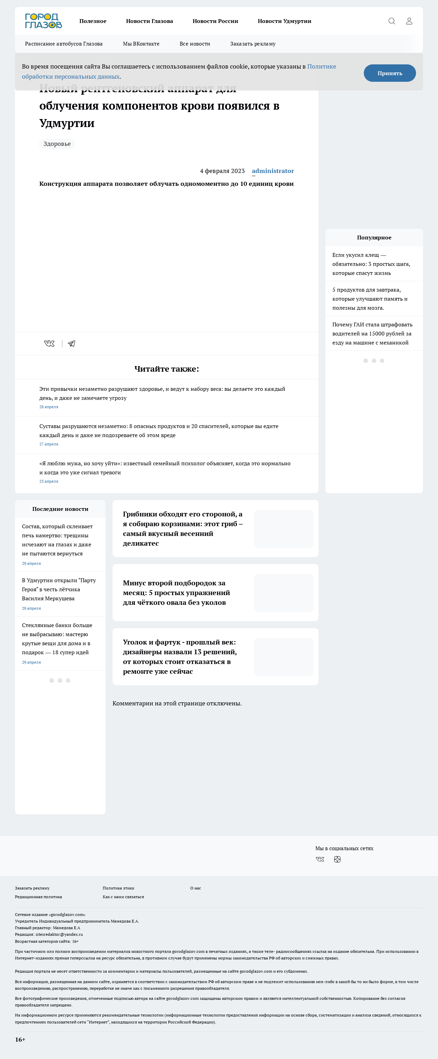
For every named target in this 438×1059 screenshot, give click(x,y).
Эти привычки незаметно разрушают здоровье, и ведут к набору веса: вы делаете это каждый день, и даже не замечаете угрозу (166, 398)
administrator (273, 171)
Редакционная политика (38, 896)
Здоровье (57, 144)
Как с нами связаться (123, 896)
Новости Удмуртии (285, 20)
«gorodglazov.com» (67, 914)
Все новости (195, 43)
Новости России (215, 20)
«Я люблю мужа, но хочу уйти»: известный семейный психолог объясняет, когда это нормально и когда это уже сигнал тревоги (166, 473)
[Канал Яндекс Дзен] (337, 860)
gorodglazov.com (188, 951)
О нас (195, 888)
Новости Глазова (149, 20)
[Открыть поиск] (392, 21)
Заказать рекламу (253, 43)
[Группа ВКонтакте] (320, 860)
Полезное (93, 20)
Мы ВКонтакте (141, 43)
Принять (390, 73)
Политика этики (118, 888)
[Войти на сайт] (409, 21)
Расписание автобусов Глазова (64, 43)
